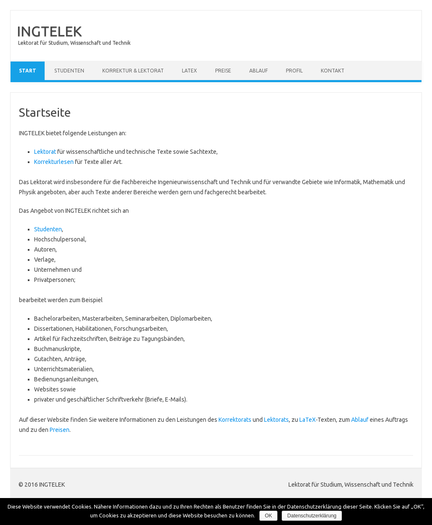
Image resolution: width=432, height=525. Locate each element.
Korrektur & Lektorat (133, 70)
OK (268, 516)
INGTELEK (49, 31)
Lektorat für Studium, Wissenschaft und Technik (74, 43)
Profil (294, 70)
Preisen (59, 429)
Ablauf (258, 70)
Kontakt (332, 70)
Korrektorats (235, 419)
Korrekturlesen (54, 161)
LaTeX (189, 70)
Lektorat (45, 151)
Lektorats (276, 419)
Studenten (69, 70)
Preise (223, 70)
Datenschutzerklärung (311, 516)
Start (27, 70)
